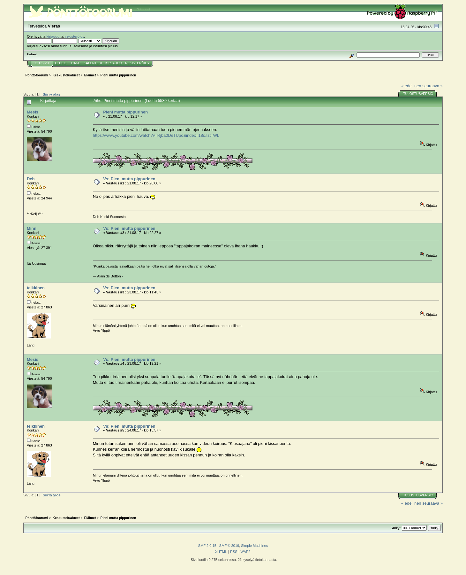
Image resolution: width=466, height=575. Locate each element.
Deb (30, 178)
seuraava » (432, 85)
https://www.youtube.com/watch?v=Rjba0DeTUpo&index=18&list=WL (156, 135)
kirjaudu (52, 36)
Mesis (32, 112)
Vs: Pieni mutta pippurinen (129, 178)
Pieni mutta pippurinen (125, 112)
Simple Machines (254, 546)
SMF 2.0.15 (207, 546)
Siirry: (396, 528)
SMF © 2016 (229, 546)
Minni (32, 228)
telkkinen (36, 287)
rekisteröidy (74, 36)
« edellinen (411, 85)
